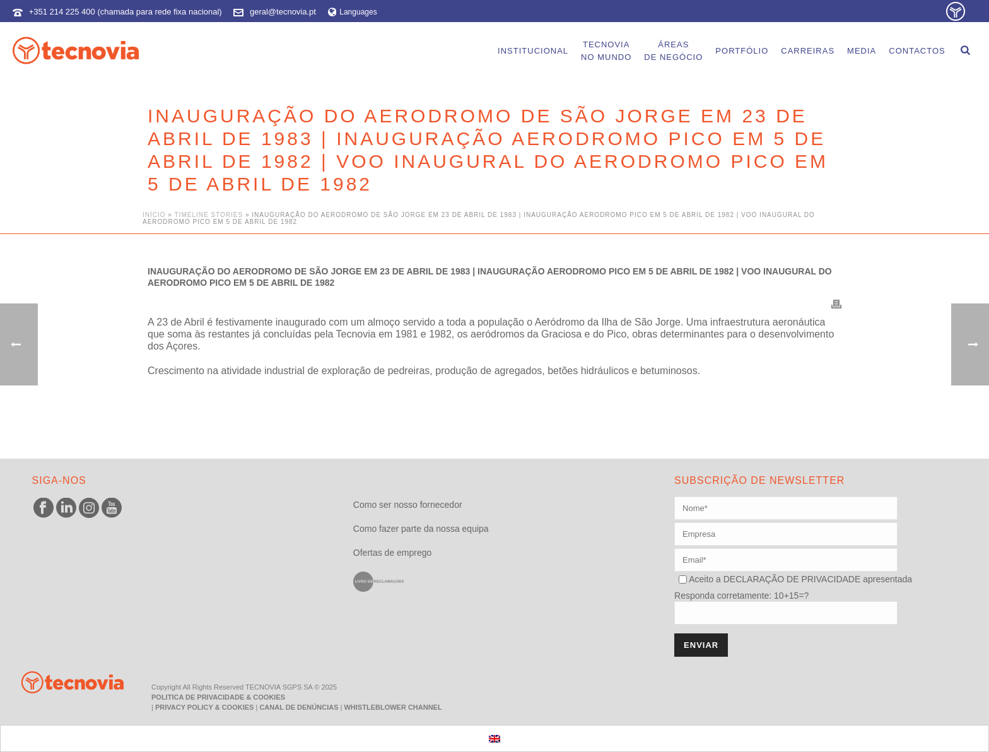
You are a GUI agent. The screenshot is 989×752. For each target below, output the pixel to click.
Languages (352, 12)
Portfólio (741, 51)
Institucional (533, 51)
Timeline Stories (209, 214)
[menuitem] (494, 738)
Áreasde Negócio (673, 51)
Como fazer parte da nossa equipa (421, 529)
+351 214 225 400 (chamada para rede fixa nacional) (125, 11)
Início (154, 214)
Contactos (917, 51)
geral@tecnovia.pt (283, 11)
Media (861, 51)
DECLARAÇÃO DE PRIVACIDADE (790, 579)
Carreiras (807, 51)
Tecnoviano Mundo (606, 51)
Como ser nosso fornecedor (407, 505)
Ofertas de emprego (392, 553)
